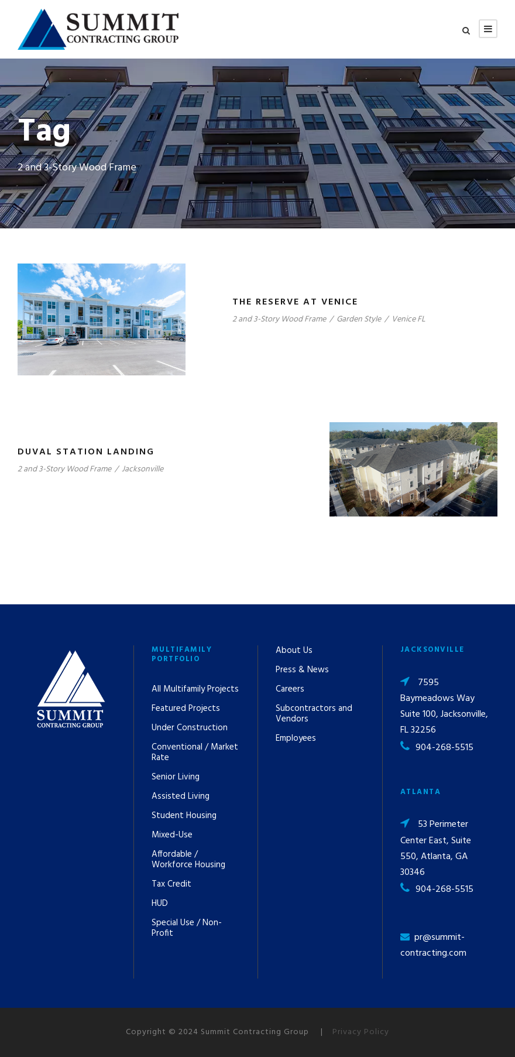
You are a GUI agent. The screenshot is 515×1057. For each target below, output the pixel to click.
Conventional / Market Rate (195, 752)
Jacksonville (142, 469)
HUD (160, 904)
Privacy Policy (360, 1032)
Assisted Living (181, 796)
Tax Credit (171, 884)
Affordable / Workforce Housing (188, 859)
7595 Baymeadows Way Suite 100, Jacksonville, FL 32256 (444, 706)
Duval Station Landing (86, 452)
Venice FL (408, 319)
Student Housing (184, 816)
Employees (296, 738)
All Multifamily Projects (195, 689)
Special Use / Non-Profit (187, 928)
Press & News (302, 670)
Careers (290, 689)
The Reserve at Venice (295, 302)
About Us (294, 651)
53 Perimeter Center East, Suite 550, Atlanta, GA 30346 (435, 848)
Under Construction (190, 728)
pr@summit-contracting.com (433, 945)
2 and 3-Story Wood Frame (279, 319)
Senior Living (176, 777)
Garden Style (359, 319)
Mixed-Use (172, 835)
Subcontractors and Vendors (314, 714)
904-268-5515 (444, 747)
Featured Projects (186, 709)
